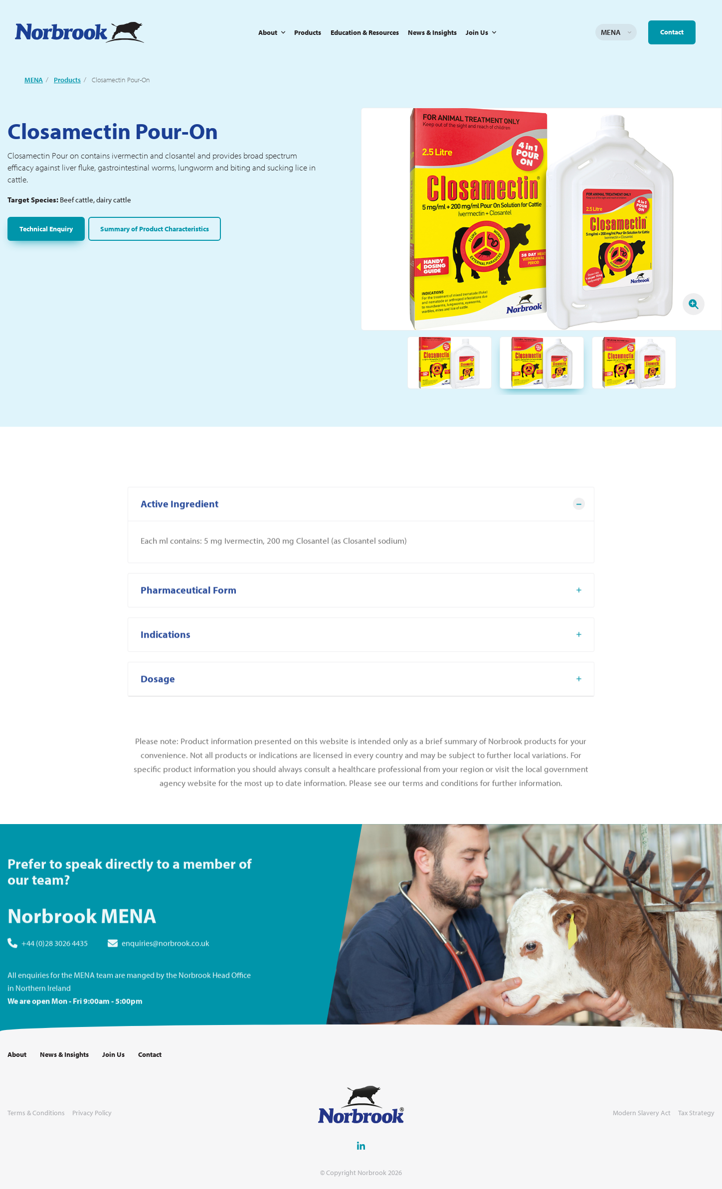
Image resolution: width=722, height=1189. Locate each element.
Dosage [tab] (158, 713)
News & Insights (432, 32)
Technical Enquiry (46, 228)
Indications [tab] (165, 669)
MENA (33, 79)
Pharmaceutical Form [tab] (188, 625)
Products (307, 32)
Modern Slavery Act (642, 1113)
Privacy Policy (92, 1113)
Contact (672, 31)
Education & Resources (365, 32)
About (267, 32)
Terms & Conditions (36, 1113)
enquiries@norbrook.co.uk (165, 978)
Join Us (477, 32)
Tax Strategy (696, 1113)
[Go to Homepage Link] (79, 32)
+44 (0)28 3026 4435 (54, 978)
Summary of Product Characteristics (154, 228)
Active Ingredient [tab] (179, 538)
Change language (629, 32)
